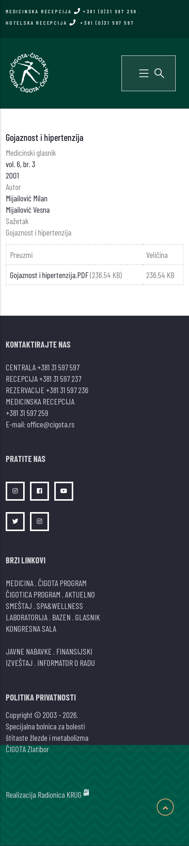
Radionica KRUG (60, 794)
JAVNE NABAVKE (29, 651)
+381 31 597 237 (60, 378)
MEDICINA (19, 583)
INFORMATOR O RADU (66, 662)
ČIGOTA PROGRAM (62, 583)
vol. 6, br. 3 (20, 164)
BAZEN (61, 617)
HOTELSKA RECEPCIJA (70, 22)
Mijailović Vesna (28, 209)
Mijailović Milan (26, 198)
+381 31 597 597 (58, 367)
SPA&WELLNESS (59, 605)
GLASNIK (87, 617)
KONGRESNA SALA (31, 628)
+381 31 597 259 (27, 412)
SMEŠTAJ (19, 605)
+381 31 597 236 (67, 390)
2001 (12, 175)
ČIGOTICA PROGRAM (33, 594)
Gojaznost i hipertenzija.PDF (49, 275)
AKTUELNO (80, 594)
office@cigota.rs (50, 424)
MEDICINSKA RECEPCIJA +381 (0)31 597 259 (71, 11)
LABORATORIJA (26, 617)
